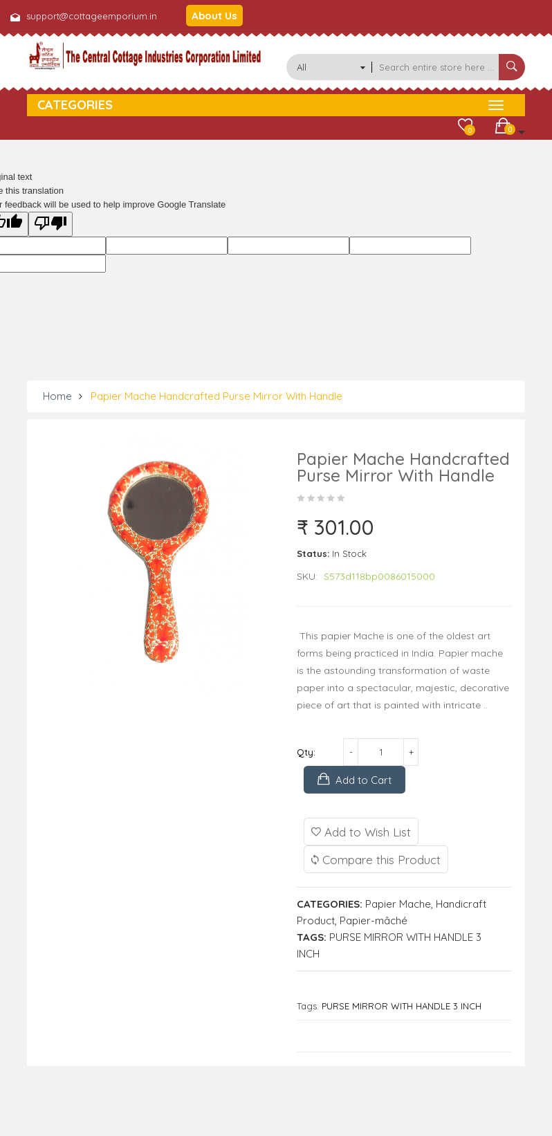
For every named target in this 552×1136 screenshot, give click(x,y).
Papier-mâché (373, 920)
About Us (214, 15)
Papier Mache (398, 903)
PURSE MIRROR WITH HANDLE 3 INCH (401, 1005)
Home (57, 396)
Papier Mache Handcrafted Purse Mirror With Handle (216, 396)
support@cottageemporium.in (91, 15)
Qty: (306, 752)
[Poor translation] (50, 224)
